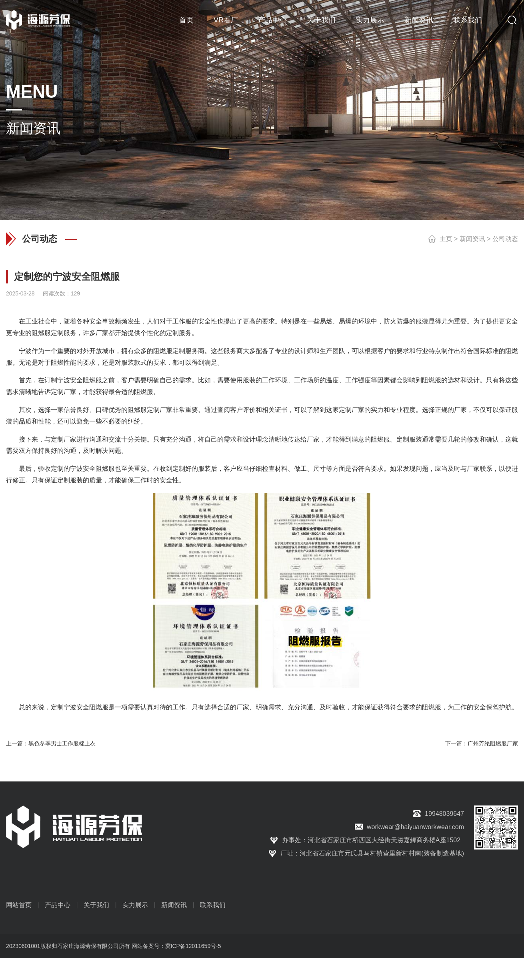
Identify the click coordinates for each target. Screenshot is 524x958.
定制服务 (63, 332)
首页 (186, 20)
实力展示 (370, 20)
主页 (446, 238)
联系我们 (467, 20)
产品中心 (272, 20)
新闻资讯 (418, 20)
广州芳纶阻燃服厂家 (493, 743)
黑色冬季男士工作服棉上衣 (62, 743)
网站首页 (19, 905)
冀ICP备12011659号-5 (193, 946)
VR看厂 (226, 20)
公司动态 (505, 238)
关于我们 (321, 20)
